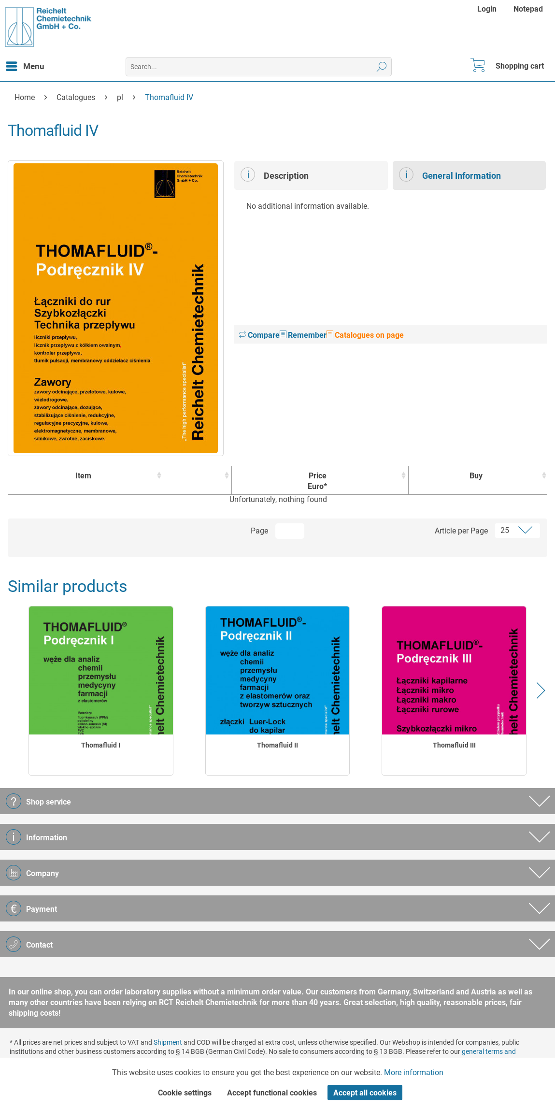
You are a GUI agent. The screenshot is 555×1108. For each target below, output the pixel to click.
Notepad (528, 9)
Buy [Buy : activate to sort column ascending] (476, 475)
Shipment (168, 1042)
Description (275, 174)
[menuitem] (488, 9)
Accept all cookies (365, 1092)
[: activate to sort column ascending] (198, 480)
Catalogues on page (365, 335)
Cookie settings (185, 1092)
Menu (25, 64)
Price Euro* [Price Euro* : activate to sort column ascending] (317, 481)
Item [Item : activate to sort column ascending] (83, 475)
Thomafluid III (454, 745)
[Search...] (259, 66)
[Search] (382, 66)
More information (413, 1072)
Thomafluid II (277, 745)
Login (487, 9)
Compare (259, 335)
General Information (450, 174)
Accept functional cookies (272, 1092)
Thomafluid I (100, 745)
